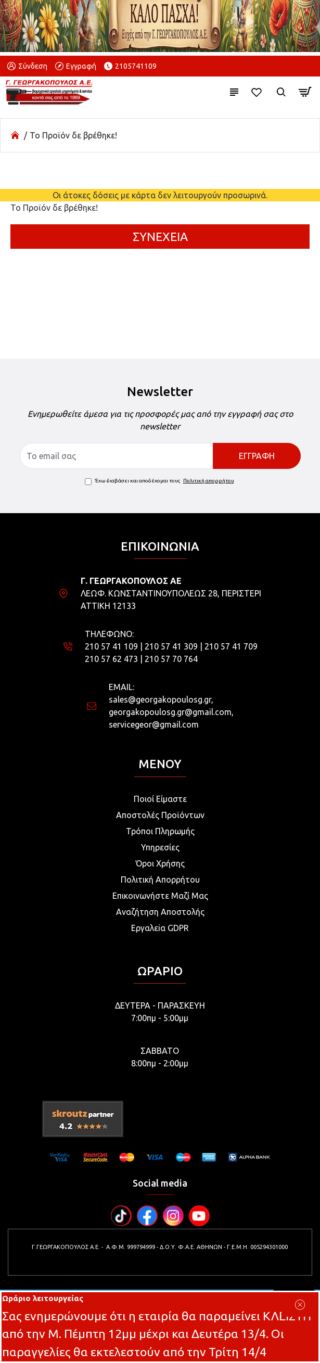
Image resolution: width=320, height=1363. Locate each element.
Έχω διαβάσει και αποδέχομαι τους (160, 481)
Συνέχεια (160, 236)
